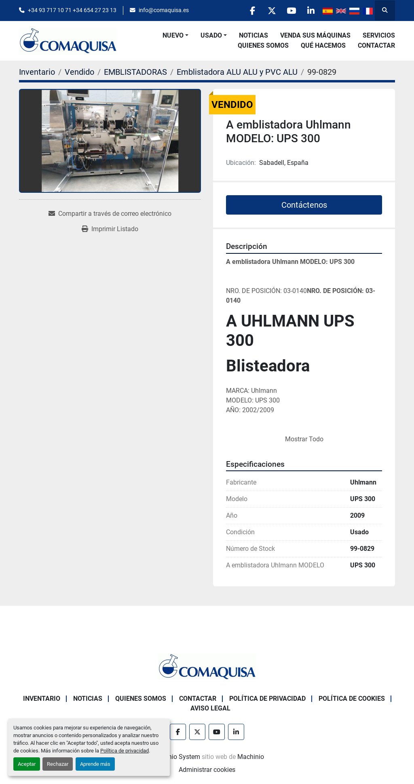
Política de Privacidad (267, 698)
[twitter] (269, 10)
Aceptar (27, 764)
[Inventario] (37, 72)
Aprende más (95, 764)
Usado (211, 35)
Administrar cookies (207, 769)
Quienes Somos (263, 45)
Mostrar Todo (304, 439)
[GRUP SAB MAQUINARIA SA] (207, 666)
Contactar (376, 45)
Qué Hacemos (323, 45)
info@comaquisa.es (164, 10)
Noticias (253, 35)
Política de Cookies (352, 698)
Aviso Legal (210, 708)
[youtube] (290, 10)
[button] (175, 35)
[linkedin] (310, 10)
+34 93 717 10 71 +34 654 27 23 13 (72, 10)
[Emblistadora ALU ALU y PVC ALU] (237, 72)
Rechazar (57, 764)
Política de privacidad (124, 751)
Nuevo (173, 35)
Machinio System (175, 757)
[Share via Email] (110, 213)
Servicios (379, 35)
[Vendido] (79, 72)
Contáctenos (304, 205)
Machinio (250, 757)
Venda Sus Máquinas (315, 35)
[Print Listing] (110, 229)
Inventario (41, 698)
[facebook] (249, 10)
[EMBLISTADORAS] (135, 72)
